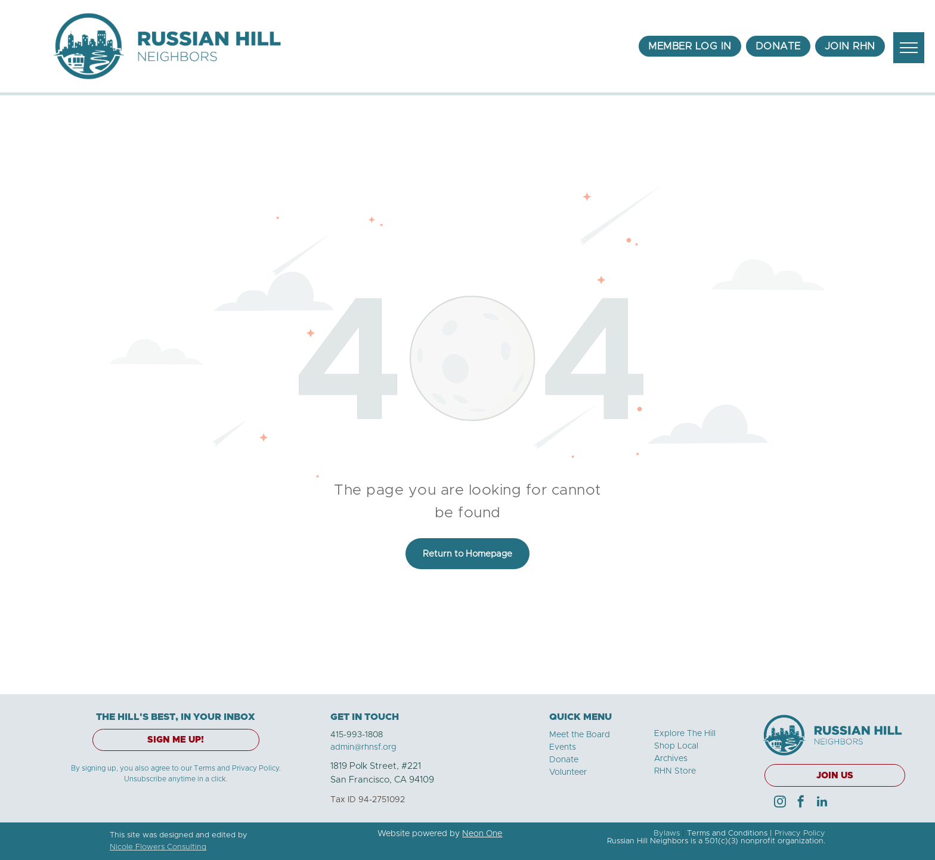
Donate (563, 760)
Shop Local (676, 746)
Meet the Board (579, 735)
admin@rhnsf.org (363, 747)
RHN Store (675, 771)
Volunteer (568, 772)
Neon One (482, 834)
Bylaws (667, 833)
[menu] (908, 47)
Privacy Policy (800, 833)
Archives (671, 759)
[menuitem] (690, 46)
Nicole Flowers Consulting (158, 847)
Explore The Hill (685, 733)
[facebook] (801, 803)
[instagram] (780, 803)
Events (562, 747)
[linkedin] (822, 803)
